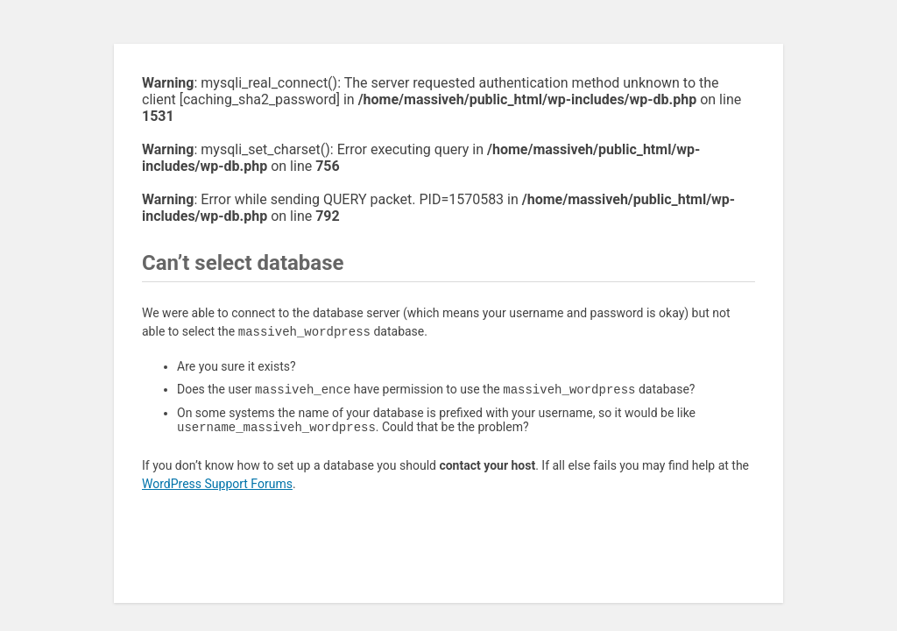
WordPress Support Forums (217, 487)
